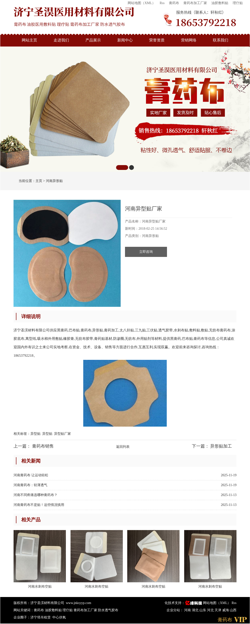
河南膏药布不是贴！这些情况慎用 (39, 505)
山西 (233, 610)
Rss (162, 3)
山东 (203, 610)
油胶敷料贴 (219, 3)
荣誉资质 (157, 40)
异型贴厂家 (62, 434)
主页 (38, 181)
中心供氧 (59, 617)
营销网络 (188, 40)
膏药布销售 (43, 446)
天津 (218, 610)
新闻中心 (125, 40)
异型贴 (35, 434)
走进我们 (61, 40)
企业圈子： (22, 617)
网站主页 (29, 40)
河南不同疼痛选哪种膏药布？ (35, 495)
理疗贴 (238, 3)
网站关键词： (24, 610)
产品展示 (93, 40)
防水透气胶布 (108, 610)
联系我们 (220, 40)
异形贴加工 (221, 446)
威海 (226, 610)
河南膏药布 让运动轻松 (31, 475)
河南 (188, 610)
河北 (211, 610)
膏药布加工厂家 (195, 3)
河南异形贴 (54, 181)
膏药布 (174, 3)
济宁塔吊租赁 (40, 617)
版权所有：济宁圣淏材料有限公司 (39, 603)
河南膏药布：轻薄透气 (30, 485)
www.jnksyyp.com (78, 603)
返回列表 (123, 447)
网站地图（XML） (141, 3)
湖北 (196, 610)
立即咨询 (146, 252)
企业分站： (175, 610)
